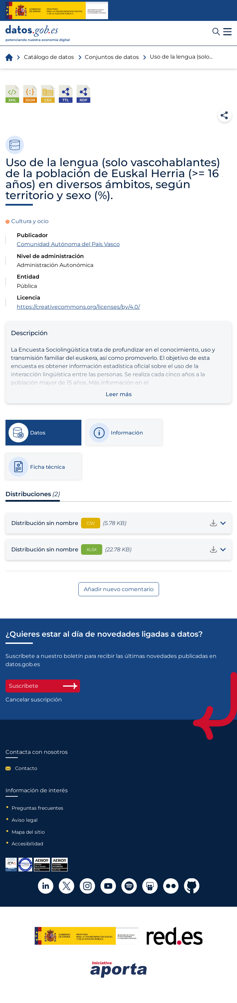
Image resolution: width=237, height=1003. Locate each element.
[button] (227, 32)
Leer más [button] (119, 394)
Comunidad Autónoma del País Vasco (68, 244)
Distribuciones (32, 494)
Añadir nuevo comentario (119, 589)
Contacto (26, 768)
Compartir (225, 115)
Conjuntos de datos (112, 57)
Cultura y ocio (30, 221)
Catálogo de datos (49, 57)
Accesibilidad (27, 844)
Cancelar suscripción (33, 700)
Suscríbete (43, 686)
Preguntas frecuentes (37, 808)
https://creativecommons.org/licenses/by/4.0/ (78, 307)
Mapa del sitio (28, 832)
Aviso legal (25, 820)
